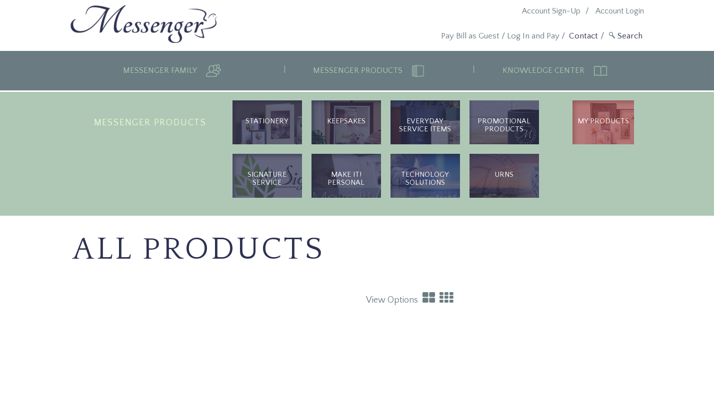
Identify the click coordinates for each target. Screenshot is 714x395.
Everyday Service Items (425, 125)
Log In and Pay (533, 35)
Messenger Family (160, 70)
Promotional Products (504, 125)
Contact (583, 35)
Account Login (620, 10)
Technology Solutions (425, 178)
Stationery (267, 121)
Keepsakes (346, 121)
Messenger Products (358, 70)
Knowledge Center (544, 70)
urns (504, 174)
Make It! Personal (346, 178)
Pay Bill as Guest (470, 35)
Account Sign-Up (551, 10)
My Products (603, 121)
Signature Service (267, 178)
